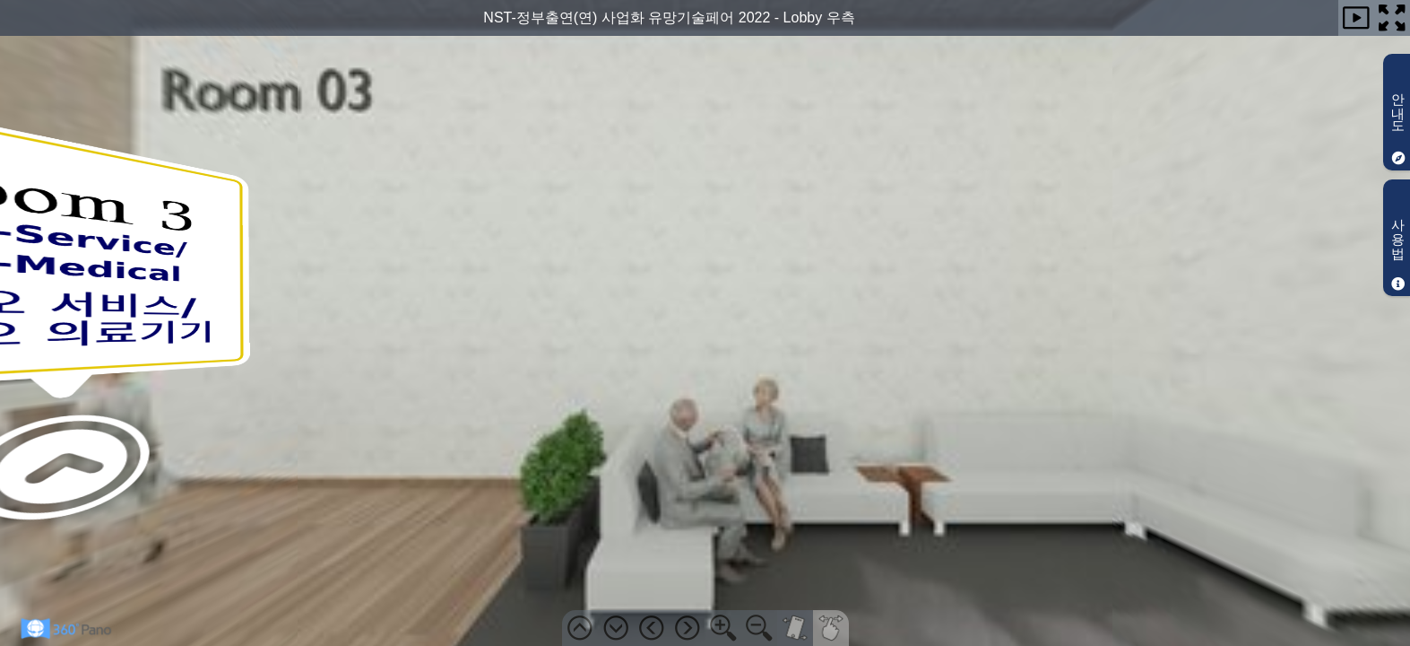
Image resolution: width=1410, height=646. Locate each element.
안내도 (1398, 124)
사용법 (1398, 250)
